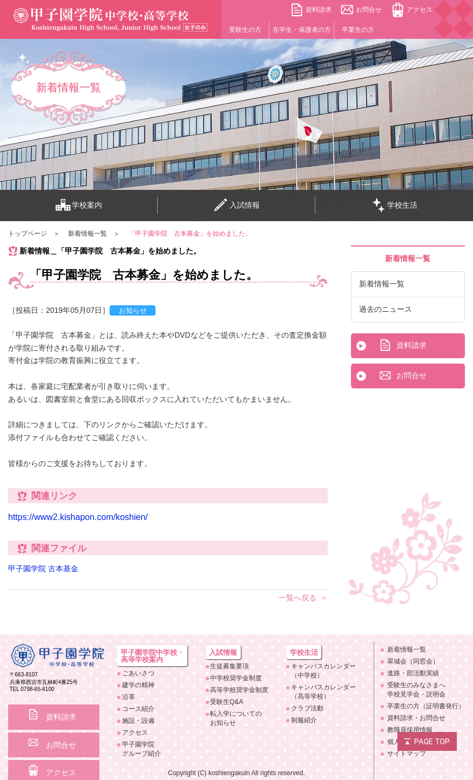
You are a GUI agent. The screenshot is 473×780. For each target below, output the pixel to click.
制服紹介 (304, 720)
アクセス (420, 9)
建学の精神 (138, 685)
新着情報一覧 (381, 283)
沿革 (128, 697)
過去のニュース (385, 309)
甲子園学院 (155, 749)
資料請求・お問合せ (416, 718)
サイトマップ (406, 753)
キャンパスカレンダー (323, 671)
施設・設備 (138, 720)
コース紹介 (138, 709)
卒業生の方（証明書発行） (426, 706)
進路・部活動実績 (413, 673)
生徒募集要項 (229, 666)
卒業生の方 (358, 29)
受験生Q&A (226, 702)
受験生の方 (245, 29)
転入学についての (239, 719)
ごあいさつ (138, 673)
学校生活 (394, 205)
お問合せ (369, 9)
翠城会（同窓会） (413, 661)
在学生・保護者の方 (302, 29)
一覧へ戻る (297, 597)
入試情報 (236, 205)
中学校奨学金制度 (236, 678)
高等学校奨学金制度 (239, 690)
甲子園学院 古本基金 (43, 568)
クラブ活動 (307, 708)
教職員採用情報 (410, 730)
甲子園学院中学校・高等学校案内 (152, 655)
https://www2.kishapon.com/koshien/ (78, 517)
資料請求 (319, 9)
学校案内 (79, 205)
